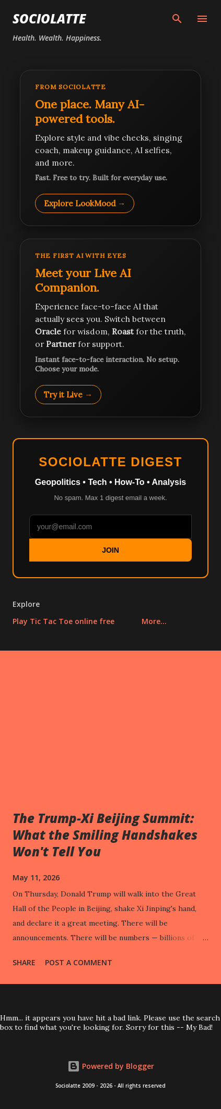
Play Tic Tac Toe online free (63, 621)
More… (154, 621)
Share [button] (24, 962)
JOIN (110, 550)
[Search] (177, 19)
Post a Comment (78, 962)
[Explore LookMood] (110, 148)
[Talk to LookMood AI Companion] (110, 328)
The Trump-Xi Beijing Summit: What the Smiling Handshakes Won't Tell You (105, 834)
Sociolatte (49, 18)
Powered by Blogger (110, 1066)
